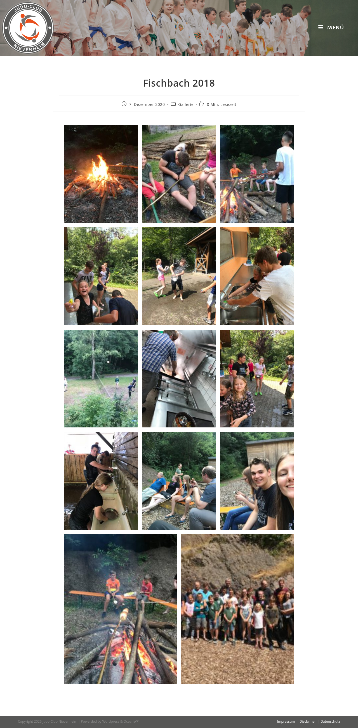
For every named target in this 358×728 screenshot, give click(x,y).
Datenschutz (330, 721)
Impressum (286, 721)
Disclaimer (308, 721)
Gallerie (186, 104)
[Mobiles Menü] (331, 27)
